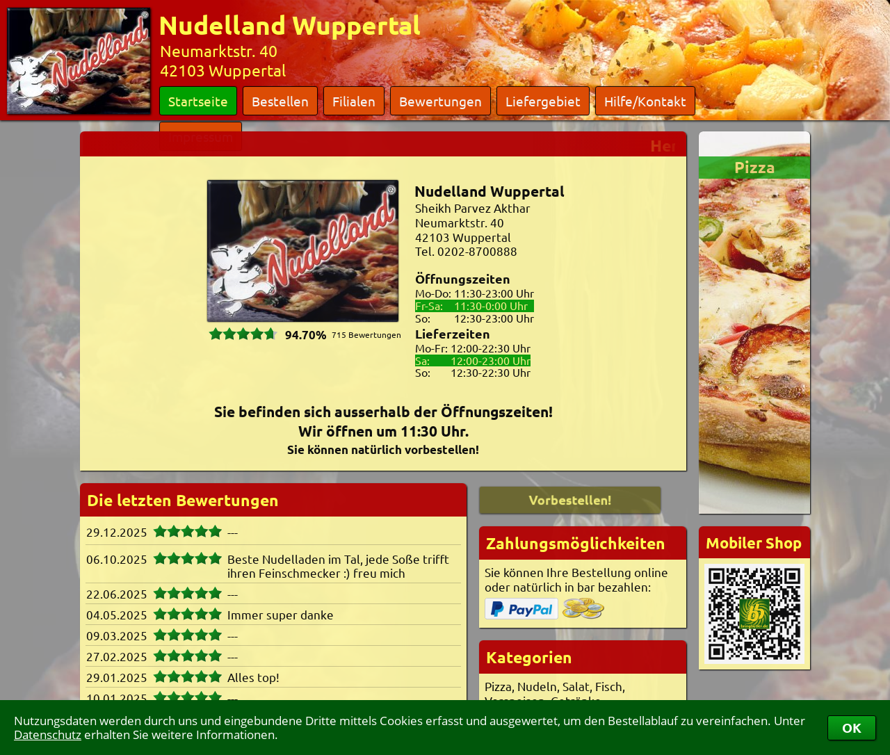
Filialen (353, 100)
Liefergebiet (543, 100)
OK (851, 727)
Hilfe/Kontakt (645, 100)
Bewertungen (440, 100)
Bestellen (280, 100)
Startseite (198, 100)
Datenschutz (47, 734)
